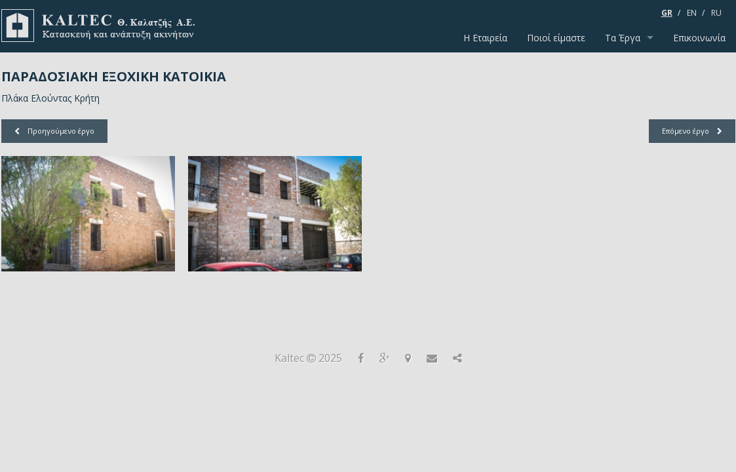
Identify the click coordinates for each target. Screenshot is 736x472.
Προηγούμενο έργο (54, 131)
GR (666, 12)
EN (692, 12)
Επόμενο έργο (692, 131)
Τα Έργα (622, 37)
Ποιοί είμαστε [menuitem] (556, 37)
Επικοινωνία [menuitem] (699, 37)
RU (716, 12)
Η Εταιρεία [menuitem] (485, 37)
